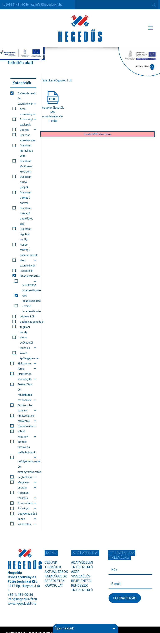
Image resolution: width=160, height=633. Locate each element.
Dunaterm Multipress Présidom (22, 166)
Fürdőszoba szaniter (23, 407)
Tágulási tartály (21, 329)
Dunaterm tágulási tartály (21, 234)
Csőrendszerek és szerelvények (23, 98)
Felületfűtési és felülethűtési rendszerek (23, 392)
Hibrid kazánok (23, 434)
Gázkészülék (23, 426)
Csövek (24, 129)
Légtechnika (23, 477)
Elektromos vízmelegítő (23, 376)
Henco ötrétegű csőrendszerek (24, 250)
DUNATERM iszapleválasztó (25, 285)
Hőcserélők (22, 270)
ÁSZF (75, 572)
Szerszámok (23, 503)
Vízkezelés (23, 524)
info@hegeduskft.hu (48, 4)
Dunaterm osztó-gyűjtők (21, 182)
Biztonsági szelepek (22, 122)
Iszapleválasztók (24, 276)
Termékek (53, 567)
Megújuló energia (23, 485)
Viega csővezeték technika (24, 342)
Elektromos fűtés (23, 366)
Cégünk (51, 562)
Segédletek (54, 581)
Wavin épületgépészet (24, 356)
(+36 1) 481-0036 (17, 4)
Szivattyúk (23, 508)
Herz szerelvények (23, 263)
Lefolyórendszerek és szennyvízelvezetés (23, 465)
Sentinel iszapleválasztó (25, 308)
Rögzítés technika (23, 495)
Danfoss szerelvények (23, 137)
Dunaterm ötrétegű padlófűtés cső (22, 215)
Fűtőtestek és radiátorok (23, 418)
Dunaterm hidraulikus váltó (22, 150)
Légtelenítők (23, 316)
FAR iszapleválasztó (25, 298)
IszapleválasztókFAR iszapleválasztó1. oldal (53, 111)
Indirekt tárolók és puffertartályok (23, 447)
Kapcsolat (54, 585)
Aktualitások (56, 572)
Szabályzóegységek (24, 321)
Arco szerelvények (24, 112)
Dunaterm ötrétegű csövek (21, 197)
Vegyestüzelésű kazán (23, 516)
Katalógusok (56, 576)
